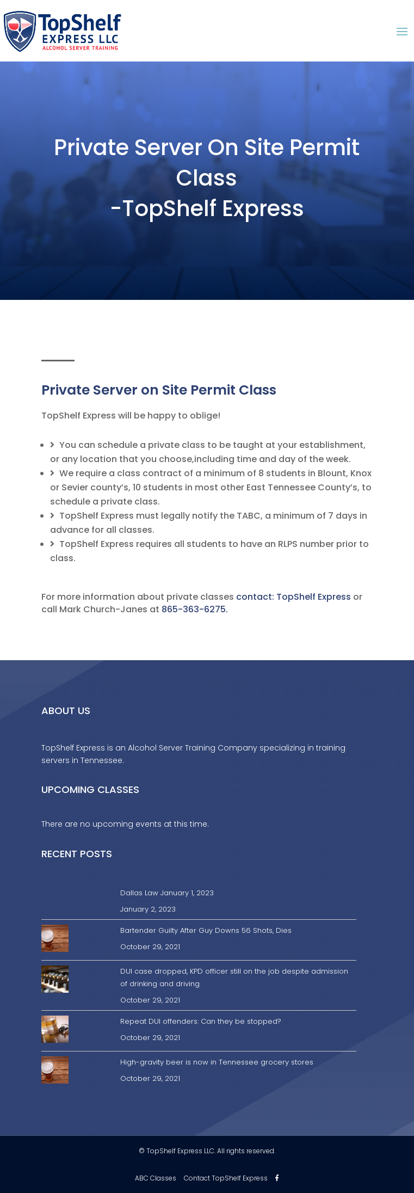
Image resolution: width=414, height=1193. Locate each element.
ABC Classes (155, 1178)
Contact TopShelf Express (226, 1178)
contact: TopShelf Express (294, 597)
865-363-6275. (195, 609)
